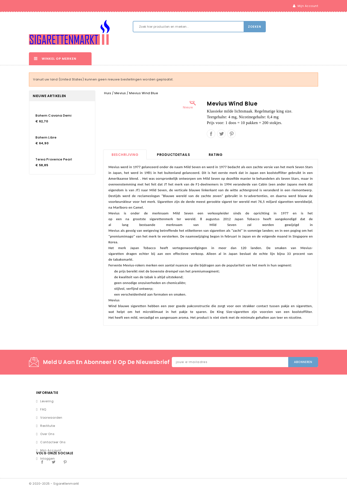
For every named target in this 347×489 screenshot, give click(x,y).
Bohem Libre (46, 137)
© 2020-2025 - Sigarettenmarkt (54, 484)
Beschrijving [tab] (125, 154)
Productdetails (173, 154)
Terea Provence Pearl (53, 159)
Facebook (42, 462)
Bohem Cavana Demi (53, 115)
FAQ (43, 409)
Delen (211, 134)
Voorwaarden (51, 418)
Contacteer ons (53, 442)
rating (216, 154)
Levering (47, 401)
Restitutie (47, 426)
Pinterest (231, 134)
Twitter (53, 462)
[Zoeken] (199, 26)
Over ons (47, 434)
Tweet (221, 134)
